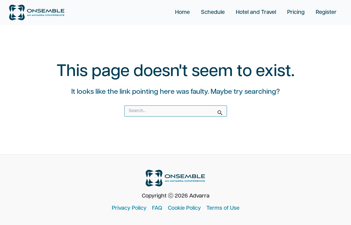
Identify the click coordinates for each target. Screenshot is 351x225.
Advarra (199, 196)
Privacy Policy (129, 208)
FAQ (157, 208)
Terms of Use (222, 208)
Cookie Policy (184, 208)
